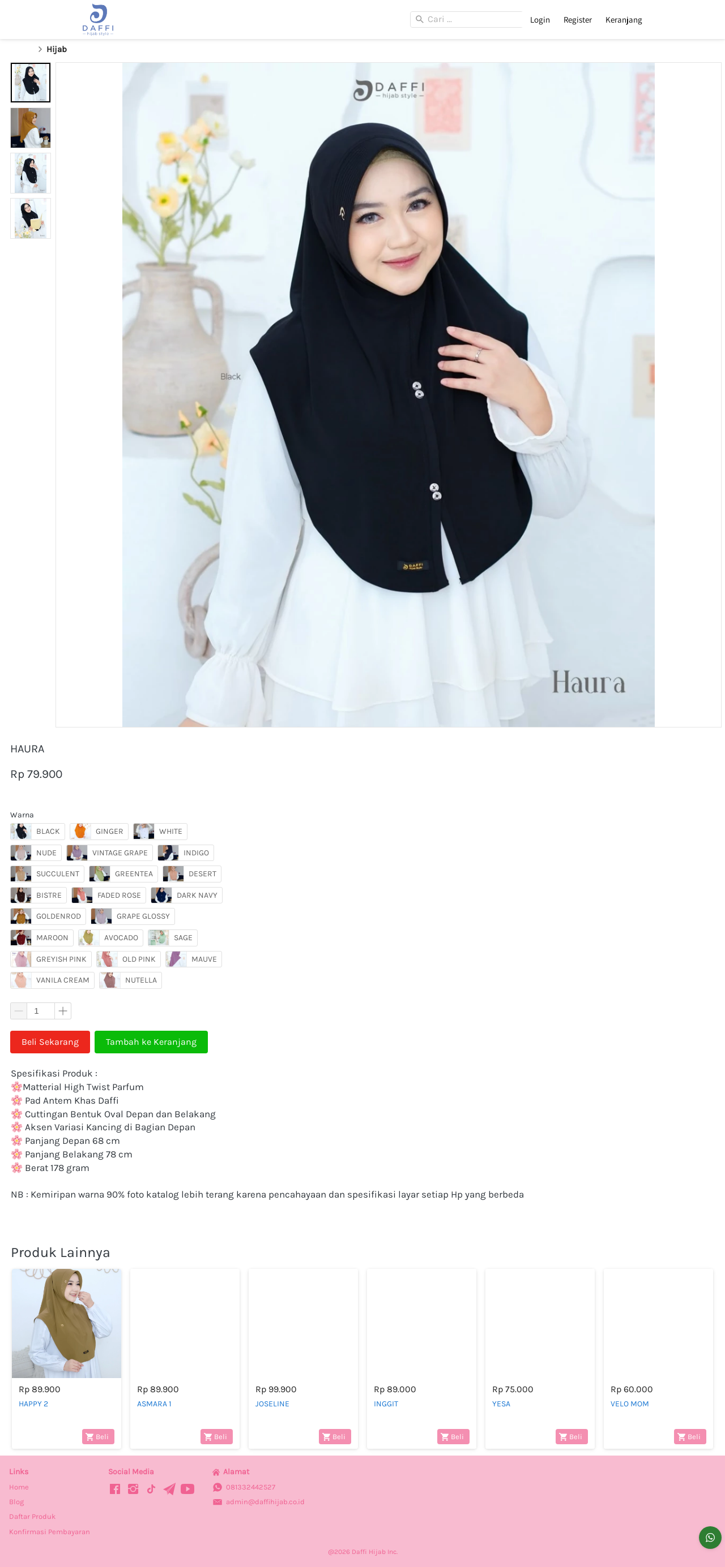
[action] (710, 1537)
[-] (115, 1489)
